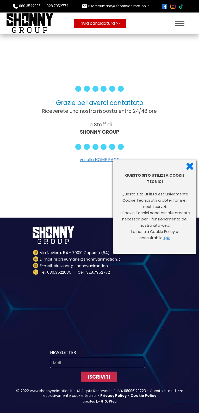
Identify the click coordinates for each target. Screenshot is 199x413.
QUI (167, 238)
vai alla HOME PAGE (99, 160)
